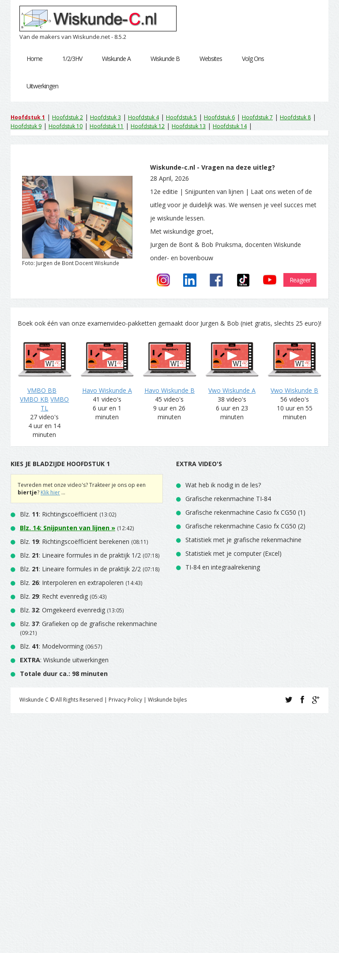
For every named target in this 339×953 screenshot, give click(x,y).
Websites (211, 58)
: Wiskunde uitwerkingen (64, 660)
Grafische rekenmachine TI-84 (228, 498)
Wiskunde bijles (167, 699)
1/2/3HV (72, 58)
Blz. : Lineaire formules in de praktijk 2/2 (80, 569)
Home (34, 58)
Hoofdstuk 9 (26, 126)
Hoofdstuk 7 (257, 117)
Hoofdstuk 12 (148, 126)
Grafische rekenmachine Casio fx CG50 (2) (245, 526)
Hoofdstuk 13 (189, 126)
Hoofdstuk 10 (66, 126)
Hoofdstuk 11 (107, 126)
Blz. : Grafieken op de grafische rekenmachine (88, 623)
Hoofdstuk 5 (181, 117)
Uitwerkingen (42, 86)
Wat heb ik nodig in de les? (223, 485)
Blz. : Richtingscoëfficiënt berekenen (74, 541)
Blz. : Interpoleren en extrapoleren (72, 582)
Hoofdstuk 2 (67, 117)
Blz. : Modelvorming (51, 646)
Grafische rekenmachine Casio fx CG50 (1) (245, 512)
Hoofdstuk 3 (105, 117)
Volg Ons (253, 58)
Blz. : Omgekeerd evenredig (62, 610)
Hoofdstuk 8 (295, 117)
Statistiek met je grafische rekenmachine (243, 539)
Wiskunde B (165, 58)
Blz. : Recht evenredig (54, 596)
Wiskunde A (116, 58)
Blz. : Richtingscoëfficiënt (59, 514)
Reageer (300, 280)
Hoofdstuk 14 (230, 126)
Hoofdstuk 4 (143, 117)
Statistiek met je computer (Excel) (233, 553)
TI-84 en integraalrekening (222, 567)
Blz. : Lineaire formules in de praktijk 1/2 (80, 555)
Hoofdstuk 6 (219, 117)
